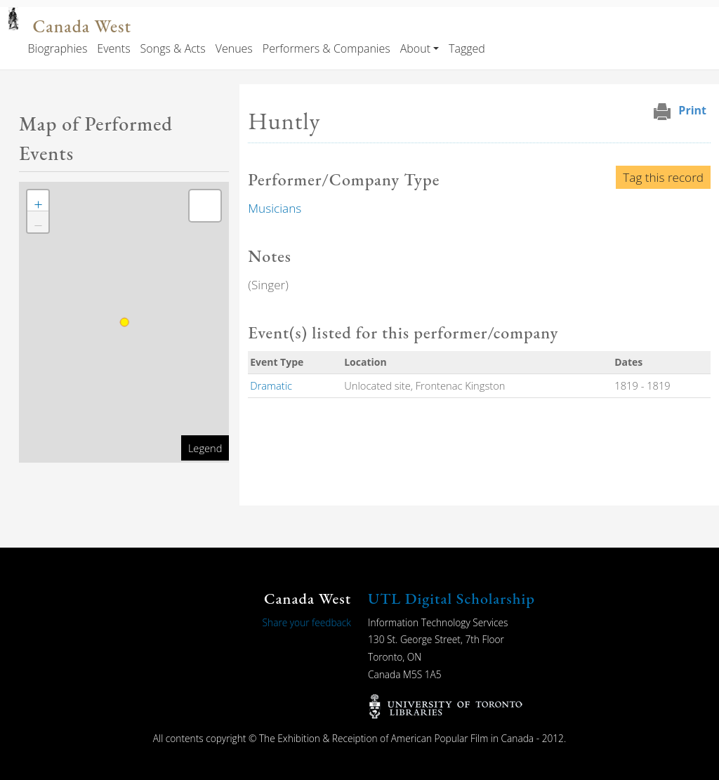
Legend (205, 448)
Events (113, 48)
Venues (234, 48)
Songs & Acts (173, 48)
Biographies (57, 48)
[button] (37, 200)
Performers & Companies (326, 48)
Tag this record (663, 177)
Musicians (274, 208)
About (415, 48)
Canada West (81, 26)
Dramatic (271, 385)
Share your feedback (307, 622)
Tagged (467, 48)
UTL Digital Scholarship (451, 598)
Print (692, 110)
